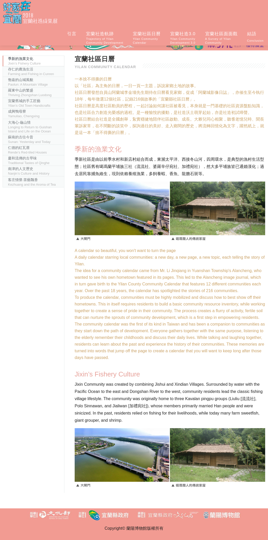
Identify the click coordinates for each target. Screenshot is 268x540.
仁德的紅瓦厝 (27, 150)
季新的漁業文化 (24, 61)
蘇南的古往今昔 (29, 139)
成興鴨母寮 (24, 113)
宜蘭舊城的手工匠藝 (29, 103)
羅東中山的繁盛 (29, 92)
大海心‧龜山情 (30, 126)
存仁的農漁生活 (31, 71)
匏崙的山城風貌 (28, 82)
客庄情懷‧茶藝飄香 (32, 182)
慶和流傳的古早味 (28, 160)
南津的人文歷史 (28, 171)
